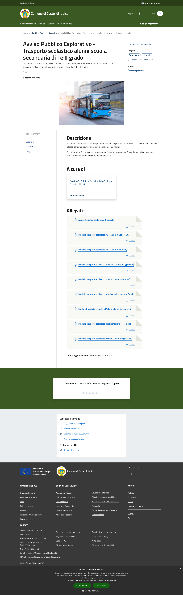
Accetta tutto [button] (82, 585)
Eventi (130, 518)
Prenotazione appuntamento (68, 532)
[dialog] (91, 580)
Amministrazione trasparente (104, 532)
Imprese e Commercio (65, 506)
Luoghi (130, 513)
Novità (34, 32)
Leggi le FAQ (61, 540)
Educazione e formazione (102, 492)
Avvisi (42, 32)
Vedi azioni (146, 44)
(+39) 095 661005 (31, 549)
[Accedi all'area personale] (150, 3)
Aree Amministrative (28, 497)
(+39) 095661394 (27, 545)
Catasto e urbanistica (65, 510)
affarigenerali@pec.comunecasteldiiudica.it (42, 556)
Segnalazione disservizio (66, 536)
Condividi (134, 44)
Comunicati (132, 497)
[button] (91, 591)
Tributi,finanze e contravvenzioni (105, 501)
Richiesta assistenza (64, 545)
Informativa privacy (100, 536)
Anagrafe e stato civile (65, 492)
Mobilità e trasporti (64, 514)
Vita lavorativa (62, 501)
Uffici (22, 501)
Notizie (131, 492)
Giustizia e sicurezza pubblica (104, 497)
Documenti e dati (27, 519)
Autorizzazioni (98, 514)
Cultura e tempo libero (65, 497)
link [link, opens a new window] (115, 580)
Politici (23, 510)
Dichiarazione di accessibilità (104, 545)
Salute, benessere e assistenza (104, 510)
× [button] (180, 568)
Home (25, 32)
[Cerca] (160, 13)
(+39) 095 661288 (35, 542)
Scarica (130, 225)
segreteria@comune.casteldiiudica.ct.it (42, 552)
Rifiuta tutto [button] (101, 585)
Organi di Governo (27, 492)
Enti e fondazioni (27, 506)
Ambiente (96, 505)
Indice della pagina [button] (33, 134)
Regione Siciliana (27, 3)
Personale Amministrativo (31, 514)
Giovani (52, 32)
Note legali (96, 540)
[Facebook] (138, 13)
